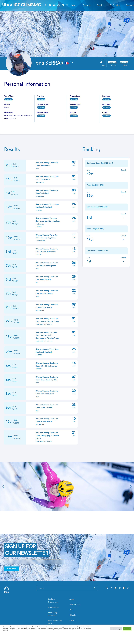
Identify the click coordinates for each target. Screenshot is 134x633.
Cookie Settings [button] (116, 629)
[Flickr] (63, 5)
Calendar (72, 615)
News (71, 610)
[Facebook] (50, 5)
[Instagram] (58, 5)
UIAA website (74, 604)
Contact (72, 620)
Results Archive (53, 607)
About (71, 599)
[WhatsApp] (67, 5)
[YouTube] (54, 5)
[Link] (18, 589)
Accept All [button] (127, 629)
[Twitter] (46, 5)
